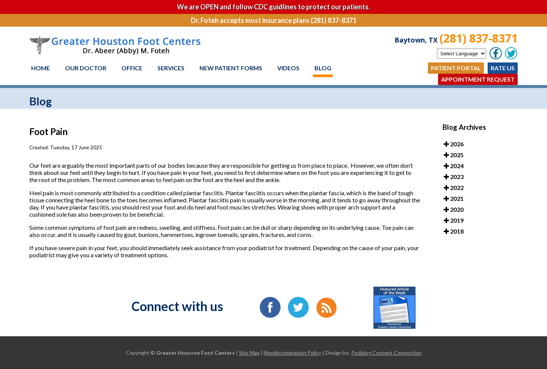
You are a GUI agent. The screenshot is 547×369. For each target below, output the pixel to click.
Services (170, 67)
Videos (288, 67)
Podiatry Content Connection (386, 352)
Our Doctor (85, 67)
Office (131, 67)
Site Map (249, 352)
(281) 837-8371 (479, 38)
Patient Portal (456, 67)
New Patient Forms (230, 67)
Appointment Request (478, 79)
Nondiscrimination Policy (292, 352)
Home (40, 67)
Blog (322, 67)
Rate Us (503, 67)
